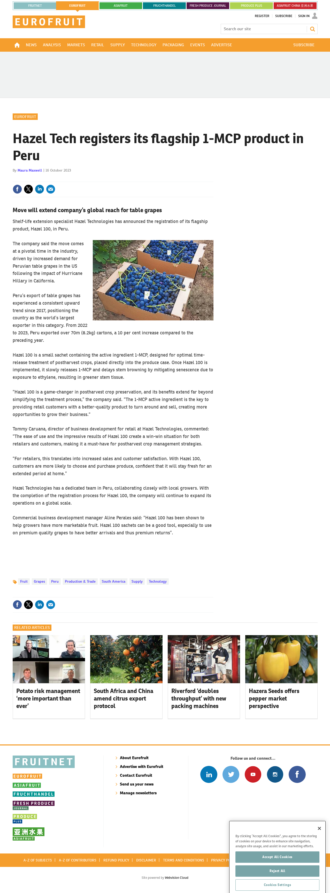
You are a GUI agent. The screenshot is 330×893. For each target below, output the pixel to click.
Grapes (39, 581)
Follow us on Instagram (275, 774)
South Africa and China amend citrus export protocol (123, 698)
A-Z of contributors (77, 860)
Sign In (304, 16)
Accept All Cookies (277, 876)
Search (312, 29)
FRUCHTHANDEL (164, 6)
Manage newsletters (138, 793)
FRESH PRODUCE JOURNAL (208, 6)
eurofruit (77, 6)
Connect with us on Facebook (297, 774)
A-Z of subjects (38, 860)
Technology (158, 581)
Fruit (24, 581)
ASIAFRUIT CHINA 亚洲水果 (295, 6)
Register (262, 16)
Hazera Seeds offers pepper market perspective (274, 698)
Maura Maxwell (30, 170)
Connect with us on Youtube (252, 774)
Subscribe (283, 16)
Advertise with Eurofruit (141, 766)
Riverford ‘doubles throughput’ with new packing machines (198, 698)
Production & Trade (80, 581)
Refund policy (116, 860)
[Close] (319, 847)
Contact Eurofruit (136, 775)
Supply (137, 581)
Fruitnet (35, 6)
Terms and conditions (183, 860)
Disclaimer (146, 860)
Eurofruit (25, 116)
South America (113, 581)
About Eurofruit (134, 757)
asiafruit (121, 6)
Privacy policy (224, 860)
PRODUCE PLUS (251, 6)
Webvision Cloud (176, 877)
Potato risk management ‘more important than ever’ (48, 698)
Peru (55, 581)
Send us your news (137, 784)
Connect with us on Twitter (230, 774)
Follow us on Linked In (208, 774)
